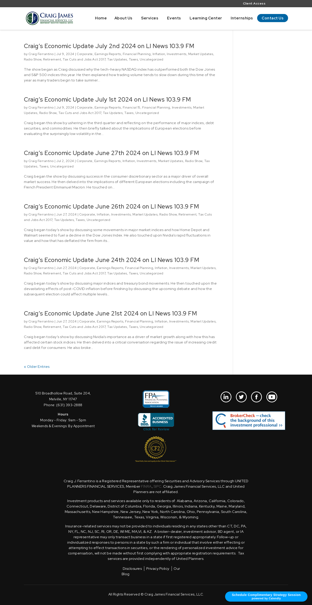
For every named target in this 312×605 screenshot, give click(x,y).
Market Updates (200, 54)
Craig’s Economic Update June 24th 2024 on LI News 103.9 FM (111, 260)
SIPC (158, 486)
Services (149, 18)
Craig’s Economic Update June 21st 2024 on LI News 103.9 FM (110, 313)
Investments (176, 54)
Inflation (159, 54)
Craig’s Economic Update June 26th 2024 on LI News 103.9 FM (111, 206)
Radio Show (32, 59)
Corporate (85, 54)
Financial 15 (131, 107)
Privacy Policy (157, 568)
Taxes (133, 59)
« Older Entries (37, 366)
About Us (123, 18)
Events (174, 18)
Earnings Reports (108, 54)
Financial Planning (137, 54)
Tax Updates (117, 59)
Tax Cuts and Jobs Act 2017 (84, 59)
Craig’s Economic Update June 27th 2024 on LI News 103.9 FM (111, 153)
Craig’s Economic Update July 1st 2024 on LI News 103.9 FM (107, 99)
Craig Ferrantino (41, 54)
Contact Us (273, 18)
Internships (242, 18)
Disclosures (132, 568)
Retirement (52, 59)
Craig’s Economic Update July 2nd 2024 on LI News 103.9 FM (109, 46)
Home (101, 18)
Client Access (254, 3)
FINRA (146, 486)
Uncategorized (151, 59)
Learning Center (206, 18)
